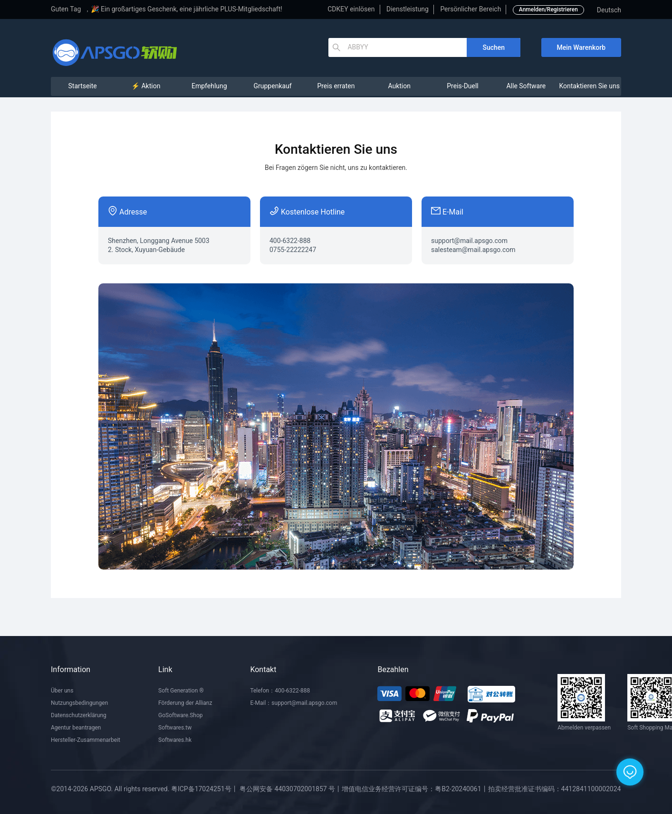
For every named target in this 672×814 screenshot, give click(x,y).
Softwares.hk (175, 740)
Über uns (62, 690)
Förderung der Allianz (185, 703)
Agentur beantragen (76, 727)
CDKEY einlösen (350, 9)
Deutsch (609, 10)
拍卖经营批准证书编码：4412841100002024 (554, 789)
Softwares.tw (175, 727)
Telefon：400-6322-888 (280, 690)
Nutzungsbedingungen (79, 703)
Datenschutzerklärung (78, 715)
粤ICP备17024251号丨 (204, 789)
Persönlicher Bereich (470, 9)
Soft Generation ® (181, 690)
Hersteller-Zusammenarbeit (85, 740)
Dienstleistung (407, 9)
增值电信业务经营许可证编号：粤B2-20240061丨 (415, 789)
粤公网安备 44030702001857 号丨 (291, 789)
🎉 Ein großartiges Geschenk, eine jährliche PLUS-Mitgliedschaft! (186, 9)
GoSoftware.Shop (180, 715)
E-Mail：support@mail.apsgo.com (293, 703)
